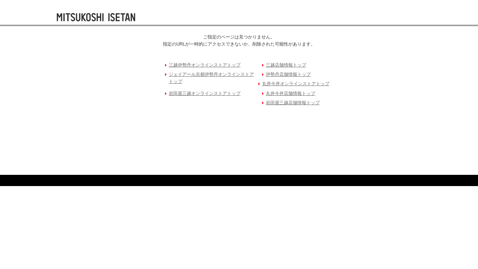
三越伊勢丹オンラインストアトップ (204, 65)
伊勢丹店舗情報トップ (288, 74)
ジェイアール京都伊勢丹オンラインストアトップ (211, 78)
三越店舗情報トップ (286, 65)
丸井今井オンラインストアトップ (295, 83)
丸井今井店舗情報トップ (290, 93)
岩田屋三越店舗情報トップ (293, 102)
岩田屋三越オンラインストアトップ (204, 93)
